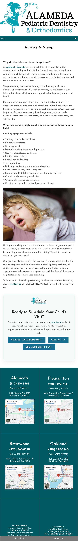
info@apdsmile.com (58, 529)
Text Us (58, 538)
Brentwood (20, 444)
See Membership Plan (39, 347)
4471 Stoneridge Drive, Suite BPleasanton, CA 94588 (58, 394)
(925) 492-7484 (58, 383)
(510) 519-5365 (19, 383)
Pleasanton (58, 378)
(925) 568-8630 (19, 449)
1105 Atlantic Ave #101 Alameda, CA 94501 (19, 394)
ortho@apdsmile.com (58, 531)
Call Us (19, 538)
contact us (15, 284)
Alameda (19, 378)
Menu (3, 38)
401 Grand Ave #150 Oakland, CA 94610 (58, 460)
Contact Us (58, 340)
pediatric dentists (15, 67)
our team (56, 322)
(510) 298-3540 (58, 449)
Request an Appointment (27, 340)
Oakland (58, 444)
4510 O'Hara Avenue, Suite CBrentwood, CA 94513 (20, 460)
